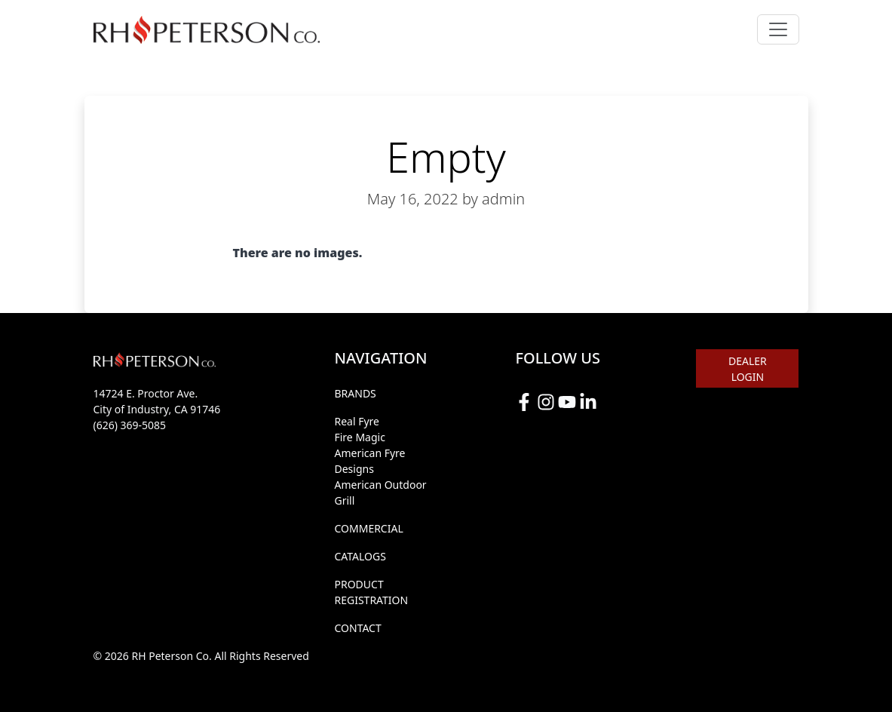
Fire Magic (359, 437)
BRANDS (354, 393)
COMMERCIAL (368, 528)
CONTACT (357, 628)
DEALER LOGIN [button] (747, 369)
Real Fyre (356, 421)
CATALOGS (359, 556)
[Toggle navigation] (778, 29)
